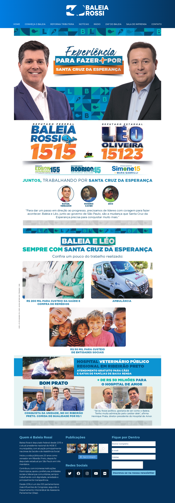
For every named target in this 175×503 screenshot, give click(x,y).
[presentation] (127, 465)
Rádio (97, 24)
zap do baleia (113, 24)
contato (156, 24)
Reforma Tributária (62, 24)
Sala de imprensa (136, 24)
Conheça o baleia (35, 24)
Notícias (84, 24)
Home (16, 24)
